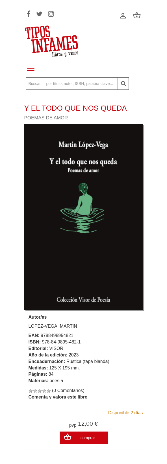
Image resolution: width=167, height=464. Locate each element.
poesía (56, 380)
